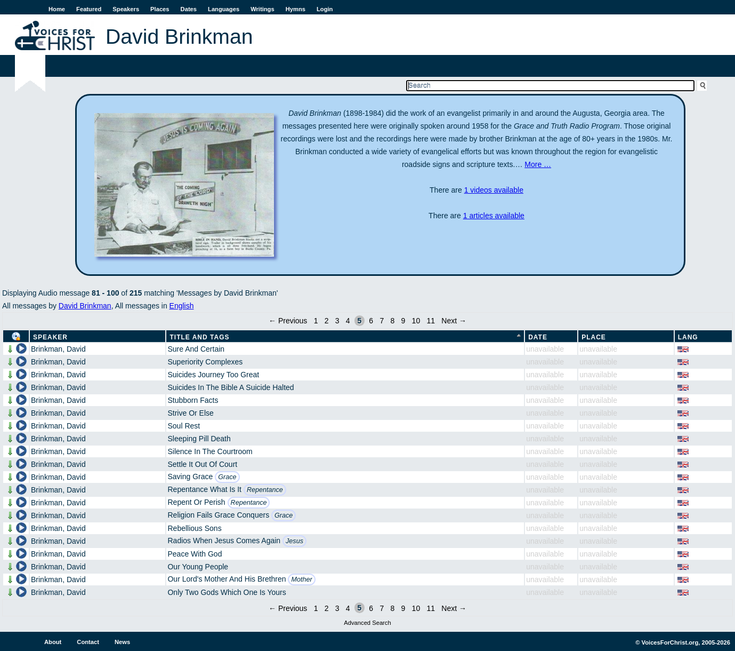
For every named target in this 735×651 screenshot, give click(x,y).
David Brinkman (85, 305)
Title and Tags (199, 337)
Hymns (295, 9)
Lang (688, 337)
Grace (227, 477)
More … (537, 164)
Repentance (265, 490)
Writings (262, 9)
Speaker (50, 337)
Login (325, 9)
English (181, 305)
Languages (223, 9)
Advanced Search (367, 623)
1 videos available (493, 190)
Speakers (125, 9)
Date (537, 337)
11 (430, 320)
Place (593, 337)
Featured (88, 9)
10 (416, 320)
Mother (301, 579)
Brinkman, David (58, 349)
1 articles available (493, 215)
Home (57, 9)
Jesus (294, 541)
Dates (189, 9)
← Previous (288, 320)
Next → (453, 320)
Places (159, 9)
